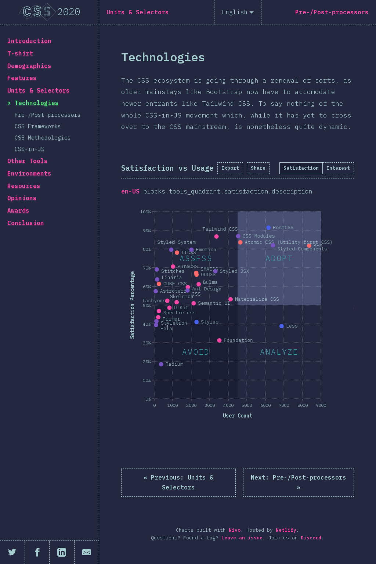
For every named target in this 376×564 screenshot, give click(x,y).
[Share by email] (87, 552)
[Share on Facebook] (37, 552)
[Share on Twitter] (12, 552)
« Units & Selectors (178, 482)
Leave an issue (242, 538)
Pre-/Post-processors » (298, 482)
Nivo (235, 530)
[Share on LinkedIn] (62, 552)
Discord (311, 538)
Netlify (286, 530)
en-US (130, 191)
